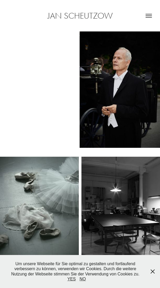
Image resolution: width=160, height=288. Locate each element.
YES (71, 279)
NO (83, 279)
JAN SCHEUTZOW (80, 16)
